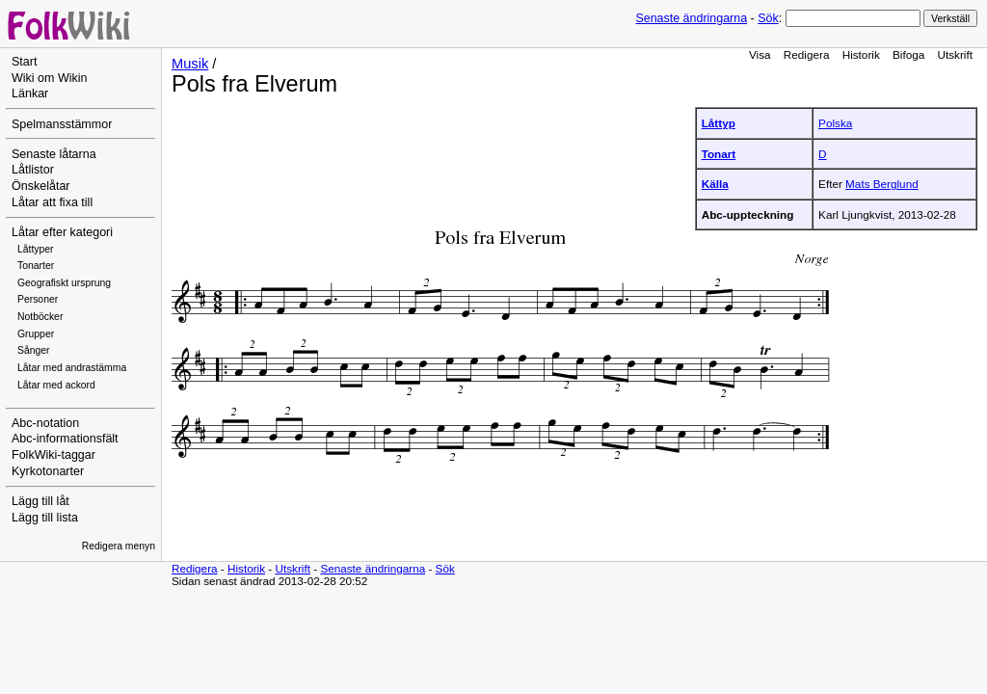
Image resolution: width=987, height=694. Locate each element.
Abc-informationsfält (65, 438)
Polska (835, 123)
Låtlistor (33, 169)
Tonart (719, 153)
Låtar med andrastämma (71, 367)
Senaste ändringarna (691, 18)
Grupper (35, 334)
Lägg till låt (40, 501)
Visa (760, 54)
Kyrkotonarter (48, 471)
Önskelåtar (41, 186)
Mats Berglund (882, 183)
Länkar (30, 93)
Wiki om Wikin (50, 78)
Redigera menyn (118, 546)
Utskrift (955, 54)
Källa (715, 183)
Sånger (33, 350)
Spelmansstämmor (62, 124)
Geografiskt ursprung (64, 283)
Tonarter (35, 265)
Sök (768, 18)
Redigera (807, 54)
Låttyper (35, 249)
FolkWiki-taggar (53, 455)
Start (24, 61)
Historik (861, 54)
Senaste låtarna (54, 154)
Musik (190, 63)
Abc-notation (45, 423)
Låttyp (718, 123)
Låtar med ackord (56, 385)
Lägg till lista (45, 517)
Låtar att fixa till (52, 202)
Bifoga (908, 54)
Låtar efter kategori (62, 232)
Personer (37, 299)
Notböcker (40, 316)
